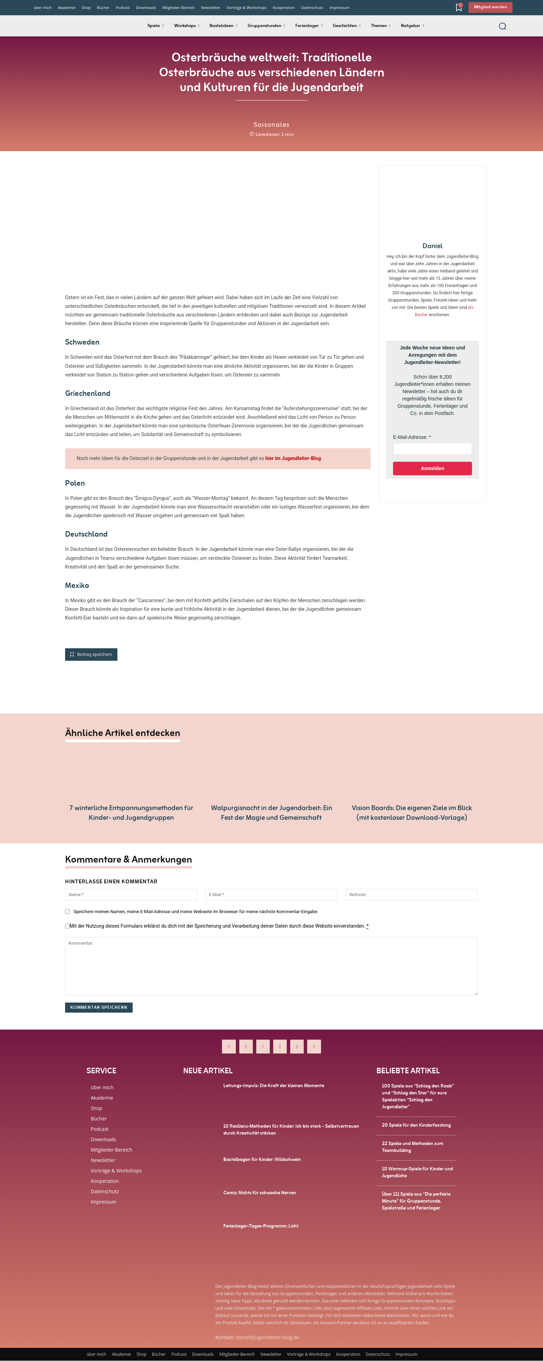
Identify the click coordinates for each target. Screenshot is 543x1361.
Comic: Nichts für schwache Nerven (259, 1193)
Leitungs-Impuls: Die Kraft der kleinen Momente (273, 1086)
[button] (502, 26)
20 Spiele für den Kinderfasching (416, 1125)
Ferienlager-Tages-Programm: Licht (261, 1226)
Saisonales (271, 124)
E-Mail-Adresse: (410, 437)
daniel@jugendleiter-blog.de (267, 1337)
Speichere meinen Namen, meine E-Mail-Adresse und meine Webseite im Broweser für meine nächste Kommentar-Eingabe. (195, 911)
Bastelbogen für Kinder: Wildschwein (262, 1160)
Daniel (432, 246)
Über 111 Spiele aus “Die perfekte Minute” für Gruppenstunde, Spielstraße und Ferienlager (416, 1201)
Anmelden (432, 468)
